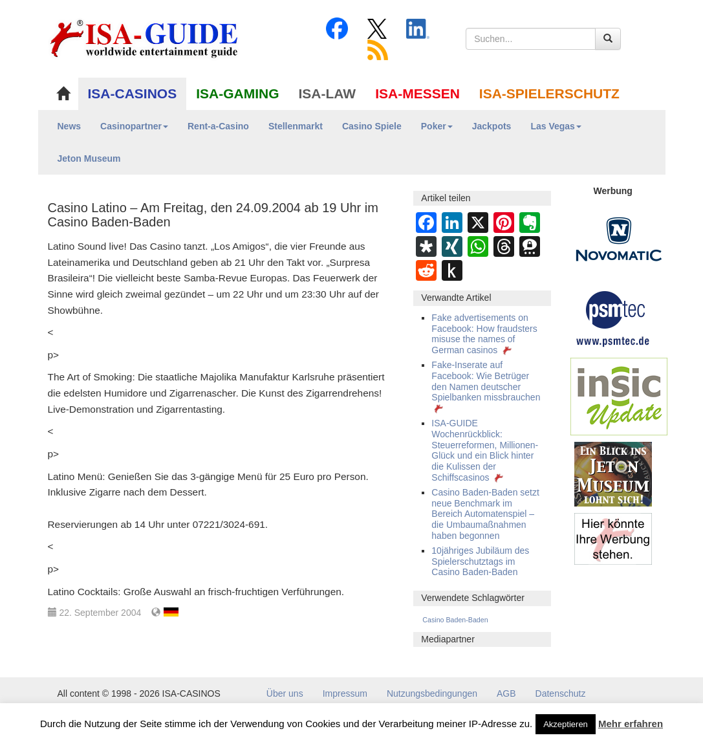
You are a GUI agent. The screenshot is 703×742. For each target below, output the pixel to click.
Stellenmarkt (295, 126)
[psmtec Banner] (613, 317)
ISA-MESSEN (417, 93)
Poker (437, 126)
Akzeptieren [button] (565, 724)
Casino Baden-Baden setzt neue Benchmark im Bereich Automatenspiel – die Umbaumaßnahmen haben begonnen (485, 514)
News (69, 126)
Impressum (345, 693)
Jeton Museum (89, 158)
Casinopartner (134, 126)
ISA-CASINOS (132, 93)
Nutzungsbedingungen (432, 693)
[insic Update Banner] (618, 396)
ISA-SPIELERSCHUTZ (549, 93)
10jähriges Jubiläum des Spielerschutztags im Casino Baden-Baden (480, 561)
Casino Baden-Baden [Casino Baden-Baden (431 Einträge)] (455, 620)
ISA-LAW (327, 93)
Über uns (284, 693)
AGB (506, 693)
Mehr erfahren (630, 723)
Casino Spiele (372, 126)
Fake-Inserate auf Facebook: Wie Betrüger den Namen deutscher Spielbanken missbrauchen (485, 386)
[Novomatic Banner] (618, 239)
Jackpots (492, 126)
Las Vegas (555, 126)
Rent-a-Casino (218, 126)
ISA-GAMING (237, 93)
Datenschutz (560, 693)
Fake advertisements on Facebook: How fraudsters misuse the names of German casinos (484, 333)
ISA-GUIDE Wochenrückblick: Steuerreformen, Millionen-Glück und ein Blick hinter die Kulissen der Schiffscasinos (484, 450)
